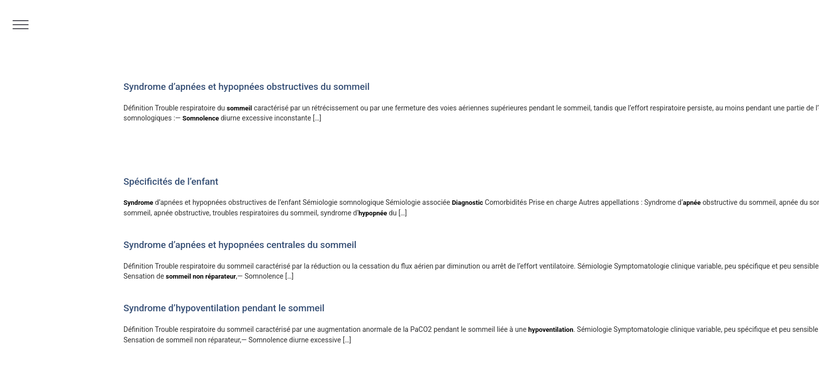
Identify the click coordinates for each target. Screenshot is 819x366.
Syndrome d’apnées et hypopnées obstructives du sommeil (246, 86)
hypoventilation (551, 329)
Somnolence (200, 118)
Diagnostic (467, 202)
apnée (692, 202)
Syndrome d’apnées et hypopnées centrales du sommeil (239, 245)
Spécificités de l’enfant (170, 181)
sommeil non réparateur (201, 276)
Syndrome (138, 202)
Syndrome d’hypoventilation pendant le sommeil (223, 308)
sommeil (239, 108)
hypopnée (372, 213)
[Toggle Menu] (21, 25)
